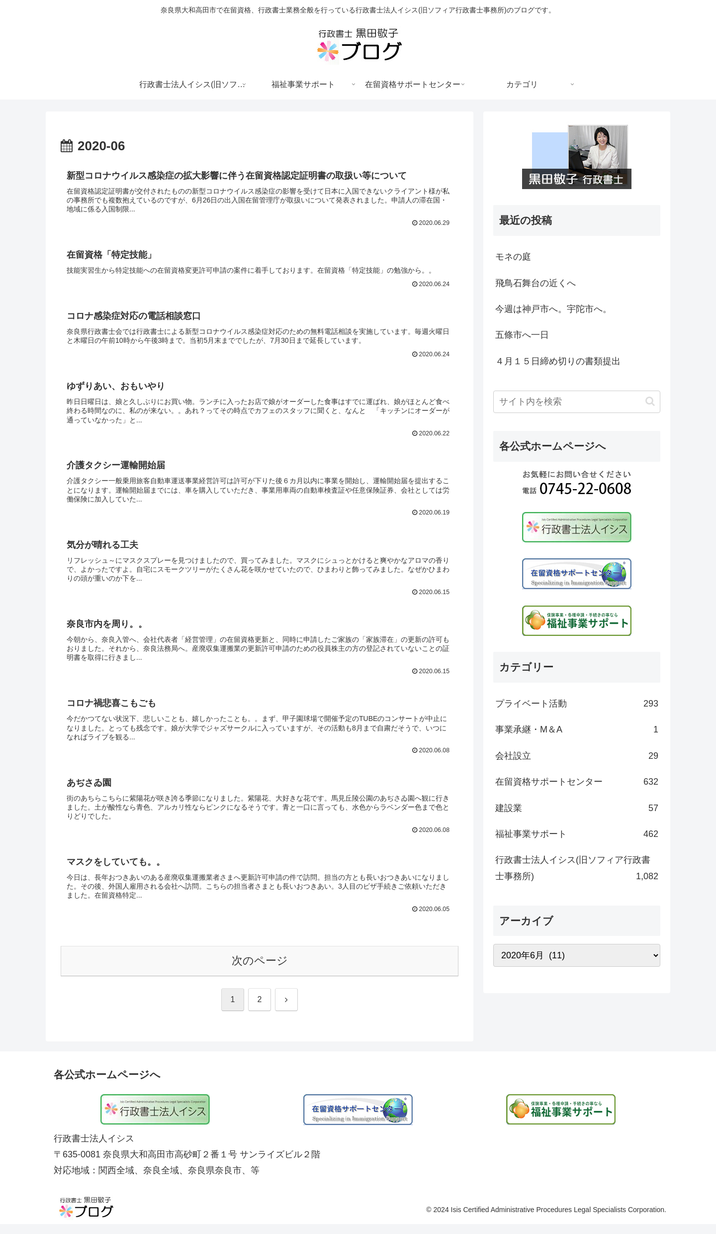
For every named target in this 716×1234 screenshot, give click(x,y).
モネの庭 (513, 257)
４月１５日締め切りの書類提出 (558, 361)
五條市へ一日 (522, 335)
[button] (650, 401)
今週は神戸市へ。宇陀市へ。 (553, 309)
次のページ (260, 970)
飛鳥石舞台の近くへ (535, 283)
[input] (576, 402)
